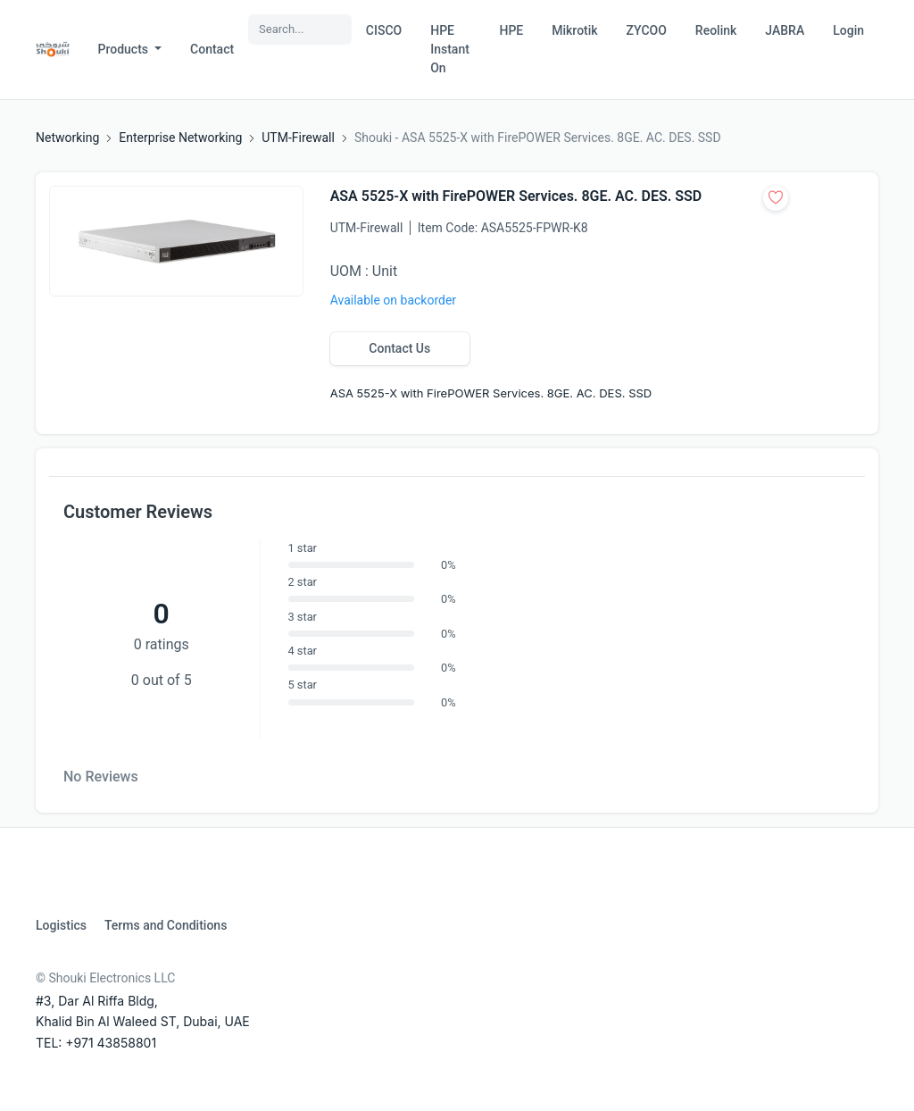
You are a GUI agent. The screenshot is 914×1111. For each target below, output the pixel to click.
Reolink (715, 30)
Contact (212, 49)
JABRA (784, 30)
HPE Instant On (449, 49)
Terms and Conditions (165, 925)
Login (848, 30)
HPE (511, 30)
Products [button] (125, 49)
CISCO (384, 30)
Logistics (61, 925)
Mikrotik (574, 30)
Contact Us (399, 348)
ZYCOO (647, 30)
